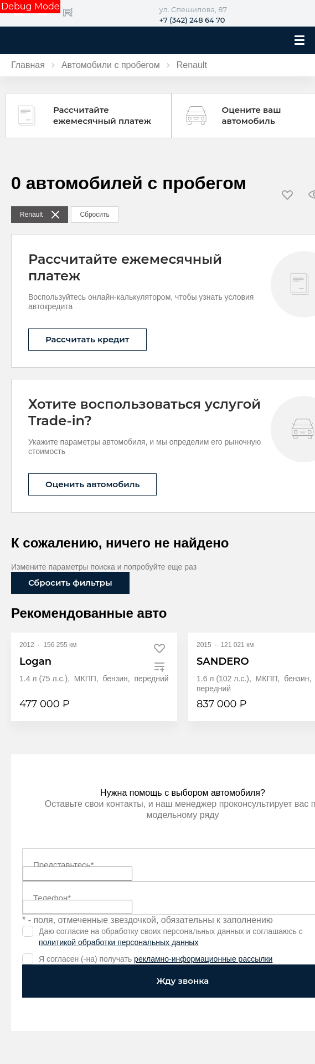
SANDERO (223, 661)
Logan (35, 661)
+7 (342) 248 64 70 (192, 19)
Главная (28, 65)
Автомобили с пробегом (110, 65)
